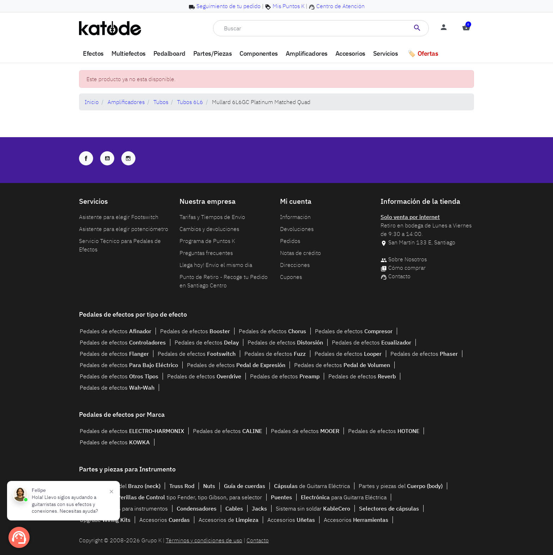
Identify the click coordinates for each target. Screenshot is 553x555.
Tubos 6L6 (190, 101)
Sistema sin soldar (313, 508)
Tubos (160, 101)
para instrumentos (124, 508)
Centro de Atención (340, 6)
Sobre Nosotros (407, 259)
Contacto (399, 276)
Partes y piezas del (120, 485)
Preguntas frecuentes (206, 252)
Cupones (291, 276)
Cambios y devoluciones (209, 228)
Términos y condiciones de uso (204, 540)
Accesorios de (229, 519)
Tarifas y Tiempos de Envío (212, 216)
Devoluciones (297, 228)
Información (295, 216)
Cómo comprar (407, 267)
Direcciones (295, 264)
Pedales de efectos (115, 331)
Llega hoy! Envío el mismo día (216, 264)
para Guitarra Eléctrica (344, 497)
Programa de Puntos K (207, 240)
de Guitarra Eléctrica (312, 485)
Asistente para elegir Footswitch (118, 216)
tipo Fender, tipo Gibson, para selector (189, 497)
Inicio (92, 101)
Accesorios (164, 519)
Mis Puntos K (288, 6)
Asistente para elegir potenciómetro (123, 228)
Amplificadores (126, 101)
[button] (466, 28)
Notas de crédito (300, 252)
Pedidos (290, 240)
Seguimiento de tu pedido (228, 6)
